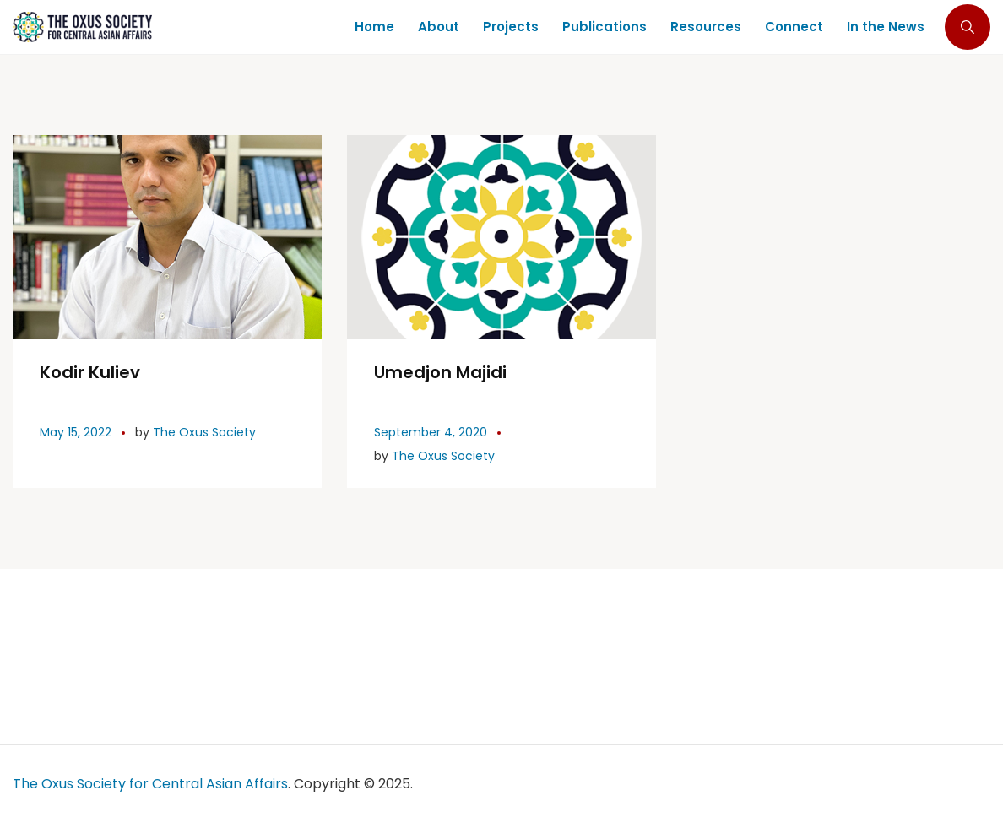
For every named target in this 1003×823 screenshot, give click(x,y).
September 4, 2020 (430, 432)
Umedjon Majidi (440, 372)
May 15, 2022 (75, 432)
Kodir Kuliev (90, 372)
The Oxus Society (204, 432)
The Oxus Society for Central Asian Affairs (150, 783)
